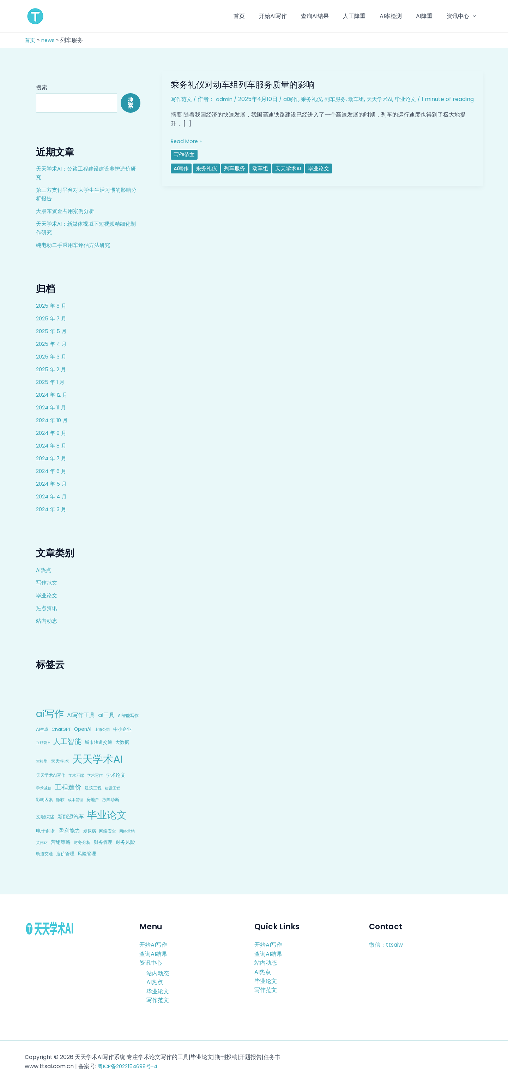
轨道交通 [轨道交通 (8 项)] (44, 854)
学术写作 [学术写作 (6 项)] (95, 775)
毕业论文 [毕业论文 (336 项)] (107, 815)
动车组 (362, 99)
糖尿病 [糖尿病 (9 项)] (89, 831)
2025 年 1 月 (51, 382)
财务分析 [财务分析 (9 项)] (82, 842)
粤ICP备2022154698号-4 (130, 1066)
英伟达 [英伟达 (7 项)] (42, 842)
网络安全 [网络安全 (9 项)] (107, 831)
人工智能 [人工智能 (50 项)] (67, 741)
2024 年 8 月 (52, 446)
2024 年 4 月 (52, 496)
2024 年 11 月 (52, 407)
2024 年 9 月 (52, 433)
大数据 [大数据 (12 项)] (122, 742)
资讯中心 (150, 963)
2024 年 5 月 (52, 484)
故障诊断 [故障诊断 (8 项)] (110, 800)
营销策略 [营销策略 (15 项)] (61, 842)
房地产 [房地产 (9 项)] (92, 800)
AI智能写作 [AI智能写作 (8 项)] (128, 715)
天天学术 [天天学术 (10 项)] (60, 761)
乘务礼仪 (315, 99)
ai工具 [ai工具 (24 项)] (106, 715)
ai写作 (293, 99)
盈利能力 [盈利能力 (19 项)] (69, 830)
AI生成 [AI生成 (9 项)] (42, 729)
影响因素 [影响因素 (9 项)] (44, 800)
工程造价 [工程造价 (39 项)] (68, 787)
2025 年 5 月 (52, 331)
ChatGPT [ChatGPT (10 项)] (61, 729)
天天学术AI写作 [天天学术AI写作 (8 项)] (50, 775)
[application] (474, 16)
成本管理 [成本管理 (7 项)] (75, 800)
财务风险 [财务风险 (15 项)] (125, 842)
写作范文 (47, 583)
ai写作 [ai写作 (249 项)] (50, 713)
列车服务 (340, 99)
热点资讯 (47, 608)
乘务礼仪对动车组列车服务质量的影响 (249, 84)
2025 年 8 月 (52, 306)
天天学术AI (387, 99)
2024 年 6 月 (52, 471)
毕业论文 (47, 595)
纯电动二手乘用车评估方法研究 (75, 245)
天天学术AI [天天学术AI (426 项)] (97, 759)
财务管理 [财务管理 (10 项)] (103, 842)
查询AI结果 (153, 953)
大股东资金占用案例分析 (67, 211)
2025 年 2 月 (52, 369)
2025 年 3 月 (52, 357)
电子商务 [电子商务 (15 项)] (46, 830)
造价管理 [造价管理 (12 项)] (65, 853)
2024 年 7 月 (52, 458)
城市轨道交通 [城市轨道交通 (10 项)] (98, 742)
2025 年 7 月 (52, 318)
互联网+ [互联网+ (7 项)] (43, 742)
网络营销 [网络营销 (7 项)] (127, 831)
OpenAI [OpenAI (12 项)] (82, 729)
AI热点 (44, 570)
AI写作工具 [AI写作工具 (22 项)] (81, 715)
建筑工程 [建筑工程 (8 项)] (93, 788)
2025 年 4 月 (52, 344)
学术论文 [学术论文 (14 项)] (116, 775)
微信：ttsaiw (386, 945)
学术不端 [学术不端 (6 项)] (76, 775)
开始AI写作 (153, 945)
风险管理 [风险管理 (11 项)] (87, 853)
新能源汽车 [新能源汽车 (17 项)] (71, 816)
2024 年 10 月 (53, 420)
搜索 (41, 87)
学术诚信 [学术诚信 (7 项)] (44, 788)
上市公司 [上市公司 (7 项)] (102, 729)
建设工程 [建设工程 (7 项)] (112, 788)
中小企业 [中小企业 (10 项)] (122, 729)
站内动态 (47, 621)
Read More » (188, 149)
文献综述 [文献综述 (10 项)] (45, 817)
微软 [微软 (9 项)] (60, 800)
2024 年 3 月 (52, 509)
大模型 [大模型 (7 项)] (42, 761)
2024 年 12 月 (53, 395)
